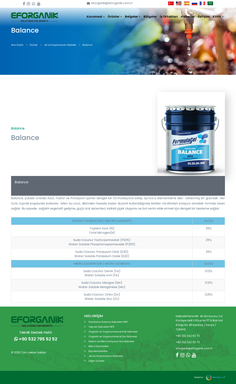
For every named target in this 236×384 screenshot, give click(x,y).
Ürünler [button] (115, 16)
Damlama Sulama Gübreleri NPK (108, 322)
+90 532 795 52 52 (35, 339)
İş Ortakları (169, 16)
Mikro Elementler (99, 346)
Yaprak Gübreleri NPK (101, 327)
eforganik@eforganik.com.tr (110, 3)
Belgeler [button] (133, 16)
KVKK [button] (218, 16)
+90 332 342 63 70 (188, 336)
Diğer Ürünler (96, 361)
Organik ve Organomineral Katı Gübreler (113, 331)
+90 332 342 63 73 (188, 342)
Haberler (188, 16)
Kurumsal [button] (96, 16)
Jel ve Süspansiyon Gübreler (60, 44)
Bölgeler (150, 16)
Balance (21, 182)
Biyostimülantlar (98, 351)
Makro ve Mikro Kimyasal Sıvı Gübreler (112, 341)
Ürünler (34, 44)
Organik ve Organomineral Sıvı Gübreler (113, 336)
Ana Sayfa (17, 44)
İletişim (204, 16)
